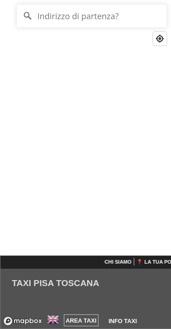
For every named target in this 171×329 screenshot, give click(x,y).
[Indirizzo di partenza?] (91, 16)
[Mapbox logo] (23, 321)
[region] (85, 164)
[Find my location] (159, 38)
